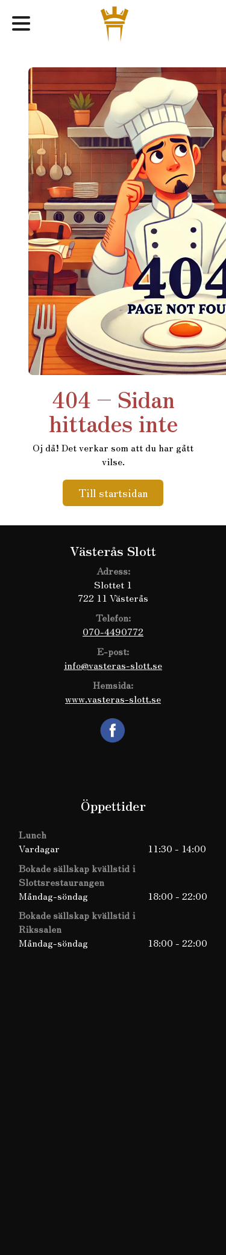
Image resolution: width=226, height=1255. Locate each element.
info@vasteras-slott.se (113, 665)
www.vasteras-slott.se (113, 698)
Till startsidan (113, 492)
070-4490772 (113, 631)
